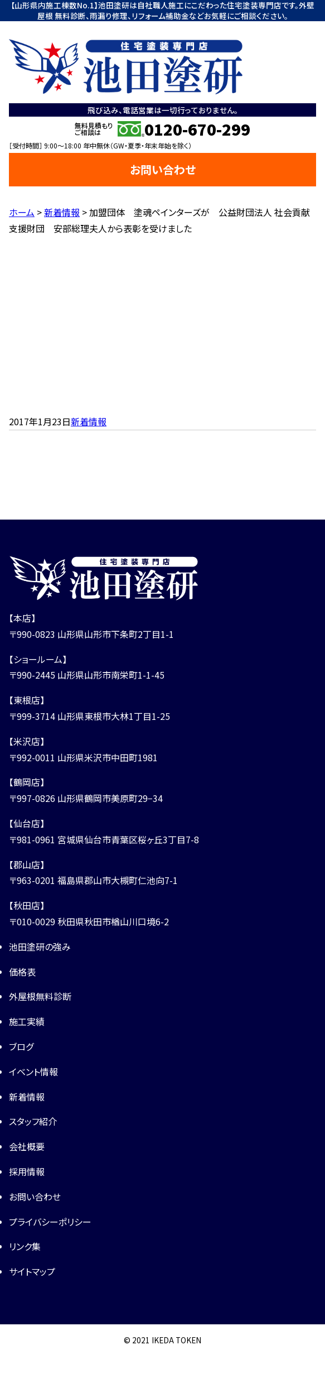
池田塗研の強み (40, 946)
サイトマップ (32, 1271)
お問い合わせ (163, 169)
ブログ (21, 1046)
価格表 (22, 971)
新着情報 (88, 421)
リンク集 (25, 1246)
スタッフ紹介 (33, 1121)
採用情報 (27, 1171)
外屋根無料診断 (40, 996)
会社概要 (27, 1146)
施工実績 (27, 1021)
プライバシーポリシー (50, 1221)
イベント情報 (33, 1071)
